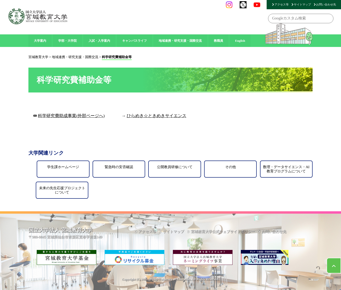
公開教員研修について (175, 167)
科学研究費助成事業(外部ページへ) (71, 115)
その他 (230, 167)
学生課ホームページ (63, 167)
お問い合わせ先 (326, 4)
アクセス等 (281, 4)
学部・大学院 (67, 40)
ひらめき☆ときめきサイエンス (156, 115)
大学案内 (40, 40)
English (240, 40)
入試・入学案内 (99, 40)
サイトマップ (302, 4)
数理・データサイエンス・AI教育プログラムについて (286, 169)
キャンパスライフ (134, 40)
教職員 (218, 40)
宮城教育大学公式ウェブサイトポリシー (223, 231)
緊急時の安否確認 (119, 167)
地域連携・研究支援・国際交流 (180, 40)
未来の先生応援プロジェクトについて (62, 190)
